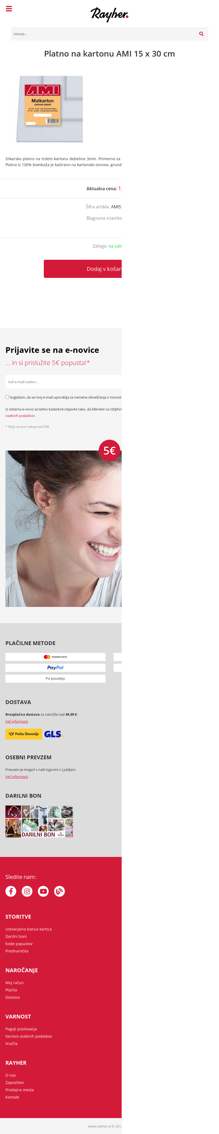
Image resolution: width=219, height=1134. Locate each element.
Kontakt (12, 1097)
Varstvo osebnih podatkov (28, 1036)
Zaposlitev (14, 1082)
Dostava (12, 997)
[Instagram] (27, 891)
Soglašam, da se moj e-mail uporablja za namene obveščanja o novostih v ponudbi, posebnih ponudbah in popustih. (103, 397)
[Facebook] (10, 891)
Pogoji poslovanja (21, 1028)
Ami (128, 218)
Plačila (11, 989)
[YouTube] (43, 891)
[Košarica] (202, 9)
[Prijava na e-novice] (207, 382)
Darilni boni (16, 936)
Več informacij (16, 721)
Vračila (11, 1043)
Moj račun (14, 982)
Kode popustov (18, 943)
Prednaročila (16, 951)
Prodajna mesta (19, 1089)
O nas (10, 1075)
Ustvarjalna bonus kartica (28, 929)
